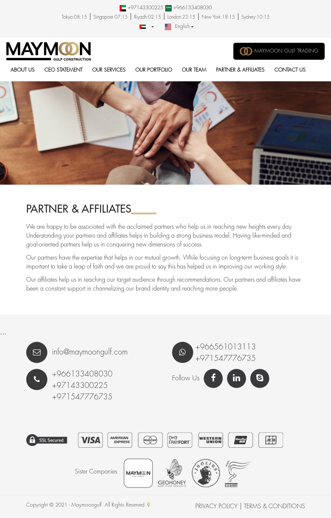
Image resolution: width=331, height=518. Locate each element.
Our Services (109, 70)
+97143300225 (144, 8)
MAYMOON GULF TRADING (279, 51)
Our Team (194, 70)
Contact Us (290, 70)
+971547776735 (225, 359)
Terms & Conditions (274, 506)
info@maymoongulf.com (77, 352)
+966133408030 (192, 8)
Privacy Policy (216, 506)
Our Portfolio (153, 70)
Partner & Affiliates (240, 70)
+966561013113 (225, 347)
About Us (23, 70)
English (177, 27)
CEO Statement (63, 70)
